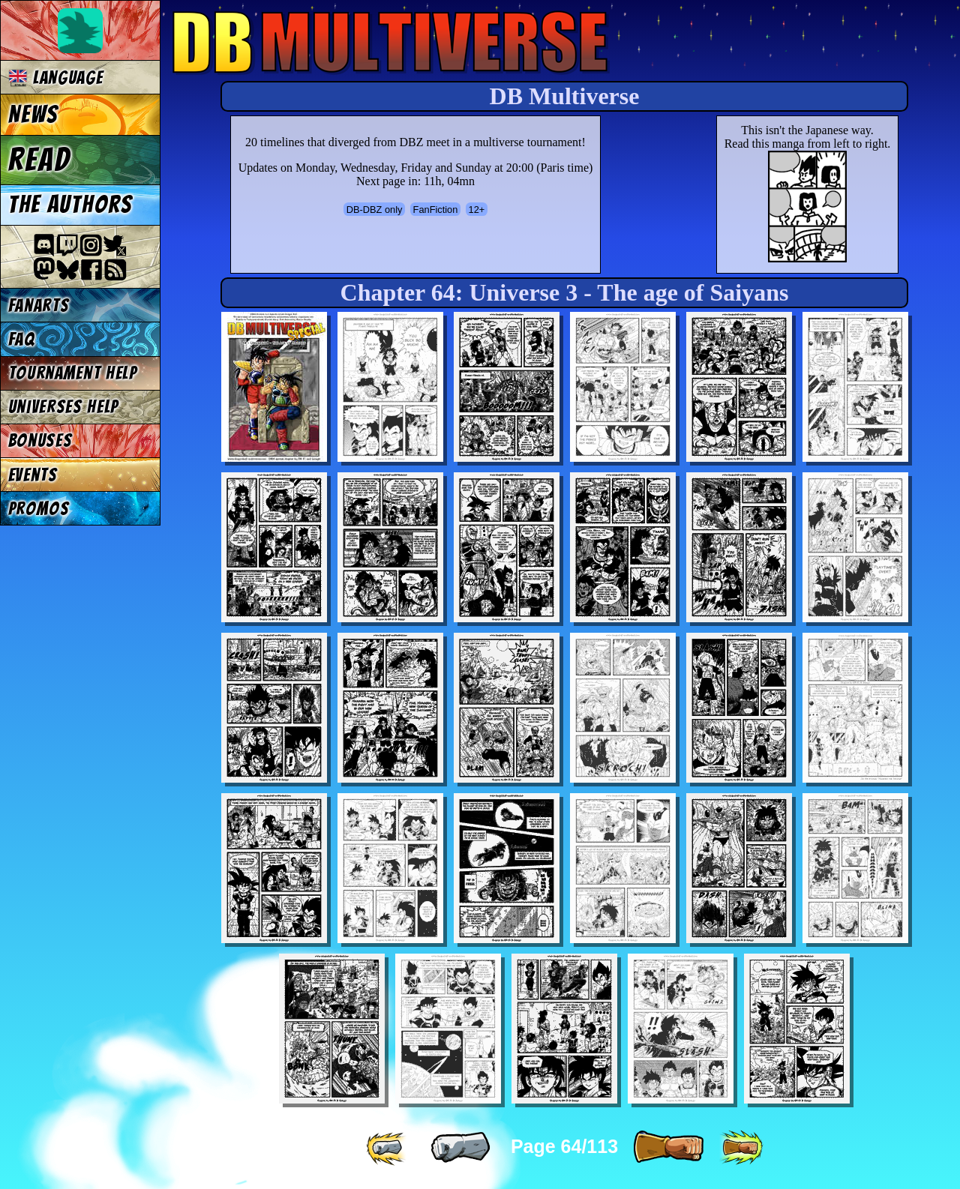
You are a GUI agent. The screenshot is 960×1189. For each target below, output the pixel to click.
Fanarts (39, 305)
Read (39, 159)
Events (33, 475)
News (33, 114)
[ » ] (668, 1147)
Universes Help (63, 406)
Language (56, 77)
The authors (70, 204)
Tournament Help (72, 373)
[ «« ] (387, 1148)
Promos (39, 508)
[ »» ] (741, 1148)
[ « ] (461, 1147)
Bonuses (40, 440)
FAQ (21, 339)
